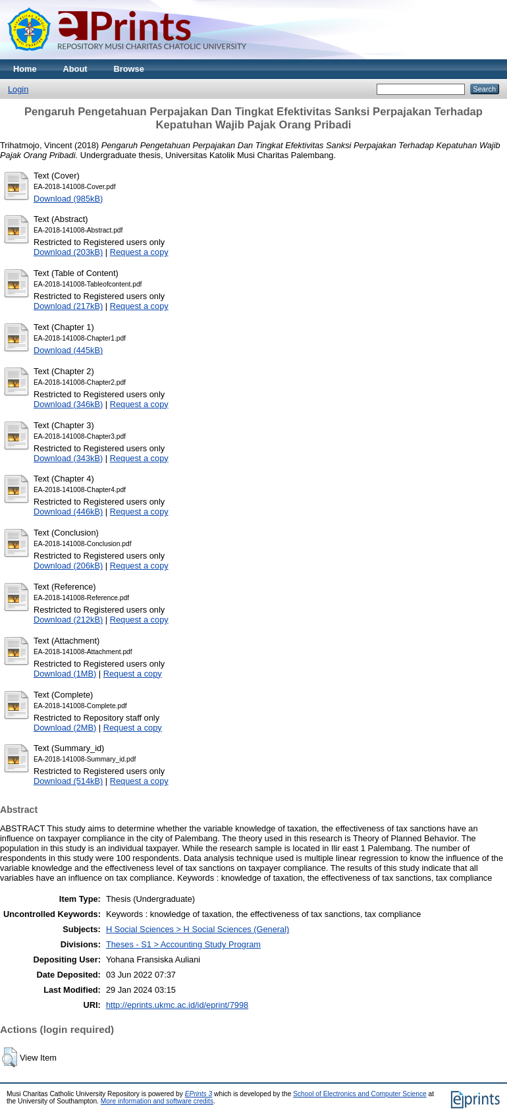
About (75, 69)
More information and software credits (157, 1101)
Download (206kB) (68, 565)
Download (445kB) (68, 350)
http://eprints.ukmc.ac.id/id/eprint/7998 (177, 1005)
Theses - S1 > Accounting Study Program (183, 944)
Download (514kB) (68, 781)
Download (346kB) (68, 404)
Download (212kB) (68, 620)
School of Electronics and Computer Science (360, 1094)
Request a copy (139, 252)
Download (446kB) (68, 511)
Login (18, 89)
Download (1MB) (65, 674)
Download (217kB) (68, 306)
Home (25, 69)
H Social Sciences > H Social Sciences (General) (197, 929)
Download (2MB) (65, 728)
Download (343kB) (68, 458)
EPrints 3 (199, 1094)
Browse (129, 69)
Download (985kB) (68, 199)
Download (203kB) (68, 252)
